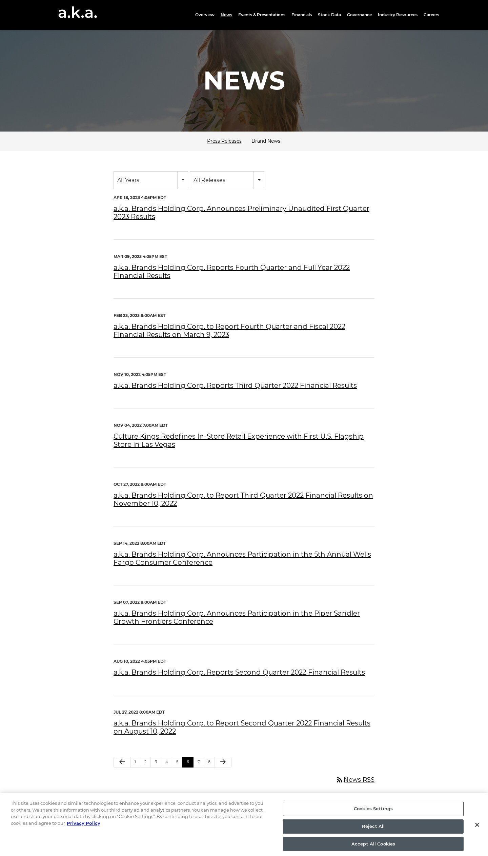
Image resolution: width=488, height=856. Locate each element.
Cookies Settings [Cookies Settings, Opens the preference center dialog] (373, 814)
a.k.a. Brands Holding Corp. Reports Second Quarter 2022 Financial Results (239, 672)
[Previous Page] (122, 762)
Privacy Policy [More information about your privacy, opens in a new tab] (83, 828)
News (226, 14)
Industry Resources (398, 14)
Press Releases (224, 141)
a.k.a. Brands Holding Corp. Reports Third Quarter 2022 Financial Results (235, 385)
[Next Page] (223, 762)
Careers (431, 14)
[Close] (477, 830)
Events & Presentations (261, 14)
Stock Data (329, 14)
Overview (205, 14)
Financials (301, 14)
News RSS (355, 779)
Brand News (265, 141)
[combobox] (151, 180)
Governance (359, 14)
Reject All (373, 831)
